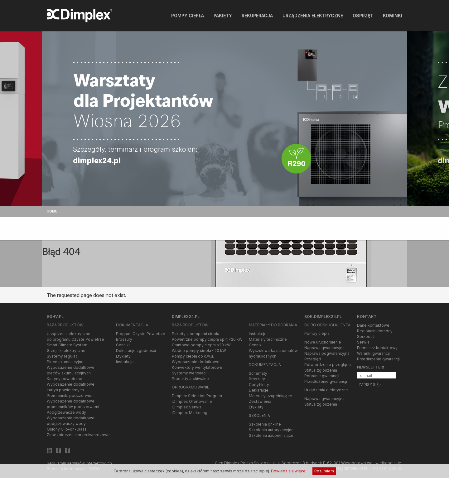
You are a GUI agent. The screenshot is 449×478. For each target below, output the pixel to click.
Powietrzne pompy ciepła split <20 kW (207, 339)
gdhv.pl (55, 316)
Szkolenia (259, 415)
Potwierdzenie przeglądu (327, 364)
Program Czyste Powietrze (140, 333)
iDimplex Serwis (186, 407)
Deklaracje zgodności (136, 350)
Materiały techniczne (268, 339)
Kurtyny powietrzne (64, 378)
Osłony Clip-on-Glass (67, 429)
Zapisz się (370, 384)
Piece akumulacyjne (65, 361)
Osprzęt (363, 15)
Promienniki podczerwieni (70, 395)
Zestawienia (260, 401)
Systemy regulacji (63, 356)
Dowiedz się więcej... (290, 471)
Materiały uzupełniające (270, 395)
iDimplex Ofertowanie (192, 401)
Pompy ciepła (187, 15)
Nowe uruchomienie (322, 342)
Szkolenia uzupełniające (271, 435)
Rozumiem (324, 471)
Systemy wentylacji (189, 373)
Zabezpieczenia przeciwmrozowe (78, 434)
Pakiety (223, 15)
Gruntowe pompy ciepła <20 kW (201, 345)
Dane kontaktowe (373, 325)
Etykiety (123, 356)
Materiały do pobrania (273, 325)
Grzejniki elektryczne (66, 350)
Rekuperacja (257, 15)
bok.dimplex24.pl (323, 316)
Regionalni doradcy (375, 331)
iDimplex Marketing (189, 412)
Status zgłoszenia (320, 370)
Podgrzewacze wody (66, 412)
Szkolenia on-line (265, 424)
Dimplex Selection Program (197, 395)
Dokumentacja (132, 325)
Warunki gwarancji (373, 353)
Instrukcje (125, 361)
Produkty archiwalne (190, 378)
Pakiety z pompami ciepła (195, 333)
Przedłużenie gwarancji (325, 381)
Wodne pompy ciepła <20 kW (199, 350)
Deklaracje (258, 390)
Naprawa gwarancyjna (324, 347)
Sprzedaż (366, 336)
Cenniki (123, 345)
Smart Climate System (67, 345)
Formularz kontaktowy (377, 347)
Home (52, 211)
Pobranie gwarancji (321, 375)
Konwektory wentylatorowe (197, 367)
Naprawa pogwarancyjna (327, 353)
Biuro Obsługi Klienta (327, 325)
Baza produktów (65, 325)
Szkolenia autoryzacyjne (271, 429)
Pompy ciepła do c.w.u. (193, 356)
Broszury (124, 339)
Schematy (258, 373)
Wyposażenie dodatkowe (196, 361)
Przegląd (312, 359)
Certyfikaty (259, 384)
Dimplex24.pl (186, 316)
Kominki (392, 15)
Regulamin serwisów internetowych (79, 463)
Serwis (363, 342)
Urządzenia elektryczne (312, 15)
